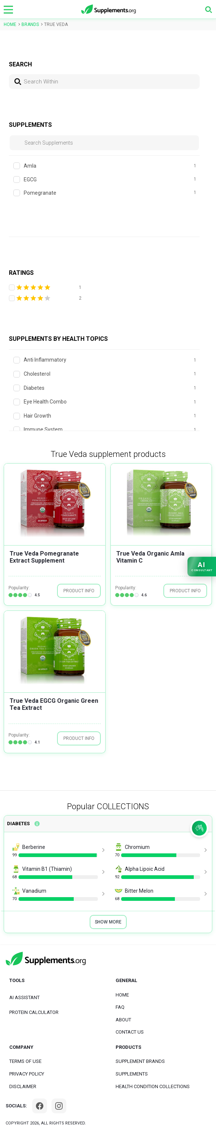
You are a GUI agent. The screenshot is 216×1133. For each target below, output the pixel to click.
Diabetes (18, 823)
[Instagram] (58, 1106)
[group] (54, 501)
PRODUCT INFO (78, 590)
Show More (108, 922)
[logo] (109, 9)
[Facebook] (39, 1106)
